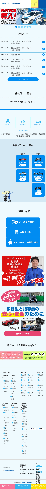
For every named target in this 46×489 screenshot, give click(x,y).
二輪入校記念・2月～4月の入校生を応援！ (21, 60)
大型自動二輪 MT (13, 391)
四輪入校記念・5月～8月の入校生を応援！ (21, 49)
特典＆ (30, 388)
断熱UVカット (24, 439)
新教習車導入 (15, 55)
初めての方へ (7, 486)
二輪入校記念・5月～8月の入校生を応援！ (21, 42)
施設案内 (23, 122)
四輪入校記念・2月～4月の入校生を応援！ (21, 67)
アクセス (8, 122)
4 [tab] (24, 27)
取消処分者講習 (6, 441)
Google (40, 393)
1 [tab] (16, 27)
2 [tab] (19, 27)
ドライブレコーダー (24, 431)
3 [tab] (22, 27)
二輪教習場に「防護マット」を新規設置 (24, 416)
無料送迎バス (38, 123)
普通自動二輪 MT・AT (13, 383)
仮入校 (38, 487)
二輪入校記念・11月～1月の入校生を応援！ (21, 74)
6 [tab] (30, 27)
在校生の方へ (23, 486)
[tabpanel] (23, 16)
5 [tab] (27, 27)
